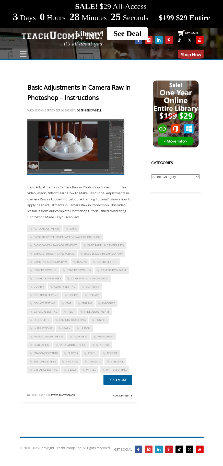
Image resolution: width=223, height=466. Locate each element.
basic (73, 228)
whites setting (116, 369)
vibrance (117, 361)
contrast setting (46, 295)
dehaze (94, 295)
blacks (82, 261)
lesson (85, 328)
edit (68, 303)
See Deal (127, 33)
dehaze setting (44, 303)
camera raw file (45, 269)
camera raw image (114, 269)
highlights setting (72, 319)
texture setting (45, 361)
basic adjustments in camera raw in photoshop (67, 236)
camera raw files (79, 269)
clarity (39, 286)
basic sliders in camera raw (103, 253)
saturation (41, 344)
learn (66, 328)
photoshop (105, 336)
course (73, 295)
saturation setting (73, 344)
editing (86, 303)
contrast (92, 286)
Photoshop (67, 395)
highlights (41, 319)
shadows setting (46, 353)
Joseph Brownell (88, 110)
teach (92, 353)
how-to (101, 319)
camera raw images (47, 278)
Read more (118, 380)
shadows (102, 344)
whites (91, 369)
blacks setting (107, 261)
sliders (73, 353)
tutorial (94, 361)
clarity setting (64, 286)
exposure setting (45, 311)
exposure (108, 303)
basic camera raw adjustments (55, 245)
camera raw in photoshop (89, 278)
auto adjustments (47, 228)
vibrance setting (45, 369)
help (71, 311)
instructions (43, 328)
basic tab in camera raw (50, 261)
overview (80, 336)
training (72, 361)
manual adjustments (48, 336)
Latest (53, 395)
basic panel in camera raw (105, 245)
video (72, 369)
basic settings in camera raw (54, 253)
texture (112, 353)
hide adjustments (96, 311)
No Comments (122, 395)
